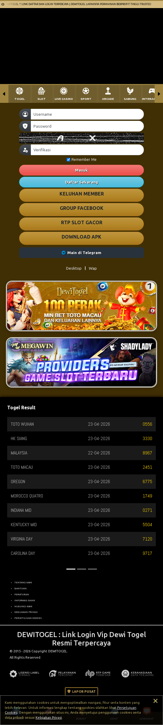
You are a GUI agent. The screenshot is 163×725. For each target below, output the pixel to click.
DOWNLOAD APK (81, 236)
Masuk (81, 170)
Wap (93, 268)
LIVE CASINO (64, 98)
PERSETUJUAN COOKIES (28, 618)
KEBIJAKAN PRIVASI (26, 612)
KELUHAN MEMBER (82, 193)
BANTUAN (20, 588)
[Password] (87, 126)
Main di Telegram (81, 252)
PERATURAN (21, 594)
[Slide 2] (81, 569)
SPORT (86, 98)
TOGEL (19, 98)
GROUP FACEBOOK (81, 208)
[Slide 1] (70, 569)
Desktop (74, 268)
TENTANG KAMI (23, 582)
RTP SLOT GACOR (81, 222)
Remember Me (82, 159)
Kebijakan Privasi (49, 717)
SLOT (41, 98)
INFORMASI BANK (24, 600)
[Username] (87, 114)
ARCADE (108, 98)
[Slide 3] (92, 569)
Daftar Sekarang (81, 182)
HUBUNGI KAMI (23, 606)
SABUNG (130, 98)
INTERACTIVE (152, 98)
